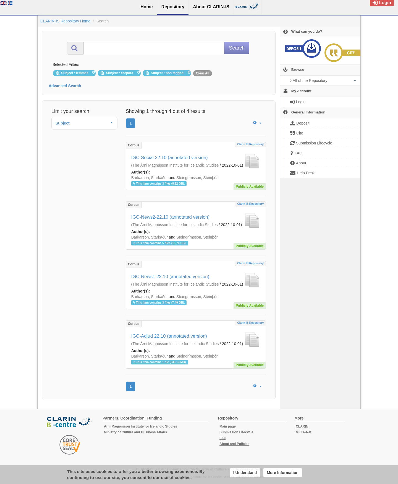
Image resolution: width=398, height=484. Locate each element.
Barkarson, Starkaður (149, 177)
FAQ (222, 438)
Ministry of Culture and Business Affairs (135, 432)
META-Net (303, 432)
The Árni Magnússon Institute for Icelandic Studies (175, 165)
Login (382, 2)
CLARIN (302, 426)
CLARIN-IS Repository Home (65, 21)
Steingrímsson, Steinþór (197, 177)
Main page (227, 426)
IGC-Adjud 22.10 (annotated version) (169, 336)
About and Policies (234, 444)
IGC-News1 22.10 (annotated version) (170, 276)
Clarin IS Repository (250, 144)
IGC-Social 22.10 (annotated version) (169, 157)
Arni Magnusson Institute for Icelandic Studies (140, 426)
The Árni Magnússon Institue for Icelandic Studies (175, 224)
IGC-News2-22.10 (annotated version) (170, 217)
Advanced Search (65, 86)
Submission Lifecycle (236, 432)
